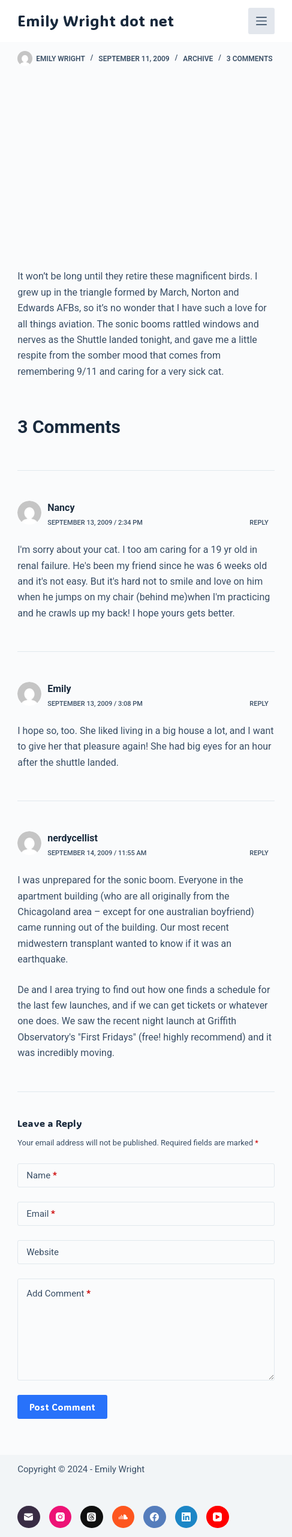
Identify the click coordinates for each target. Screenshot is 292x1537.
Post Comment (62, 1407)
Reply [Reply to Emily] (258, 704)
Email (40, 1214)
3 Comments (250, 59)
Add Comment (58, 1293)
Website (42, 1252)
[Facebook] (154, 1517)
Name (41, 1175)
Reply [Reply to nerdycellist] (258, 853)
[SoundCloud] (123, 1517)
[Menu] (261, 21)
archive (198, 59)
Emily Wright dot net (95, 20)
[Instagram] (60, 1517)
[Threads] (91, 1517)
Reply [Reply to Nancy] (258, 523)
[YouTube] (217, 1517)
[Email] (28, 1517)
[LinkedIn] (186, 1517)
